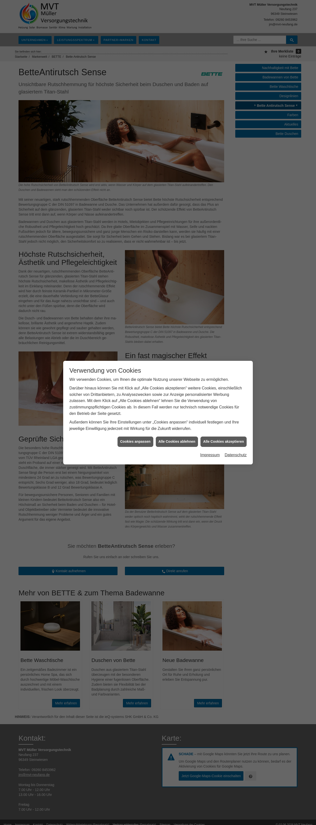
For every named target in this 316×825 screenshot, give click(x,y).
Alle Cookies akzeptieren (223, 439)
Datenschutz (236, 452)
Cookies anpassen (135, 439)
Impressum (210, 452)
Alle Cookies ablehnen (176, 439)
